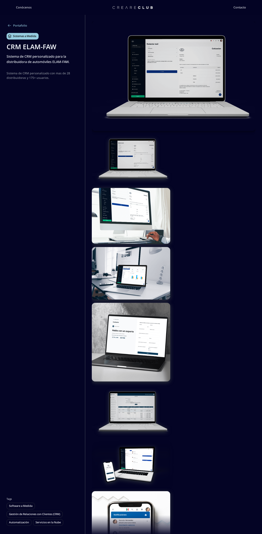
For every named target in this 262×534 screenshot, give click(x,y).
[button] (24, 7)
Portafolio (17, 25)
